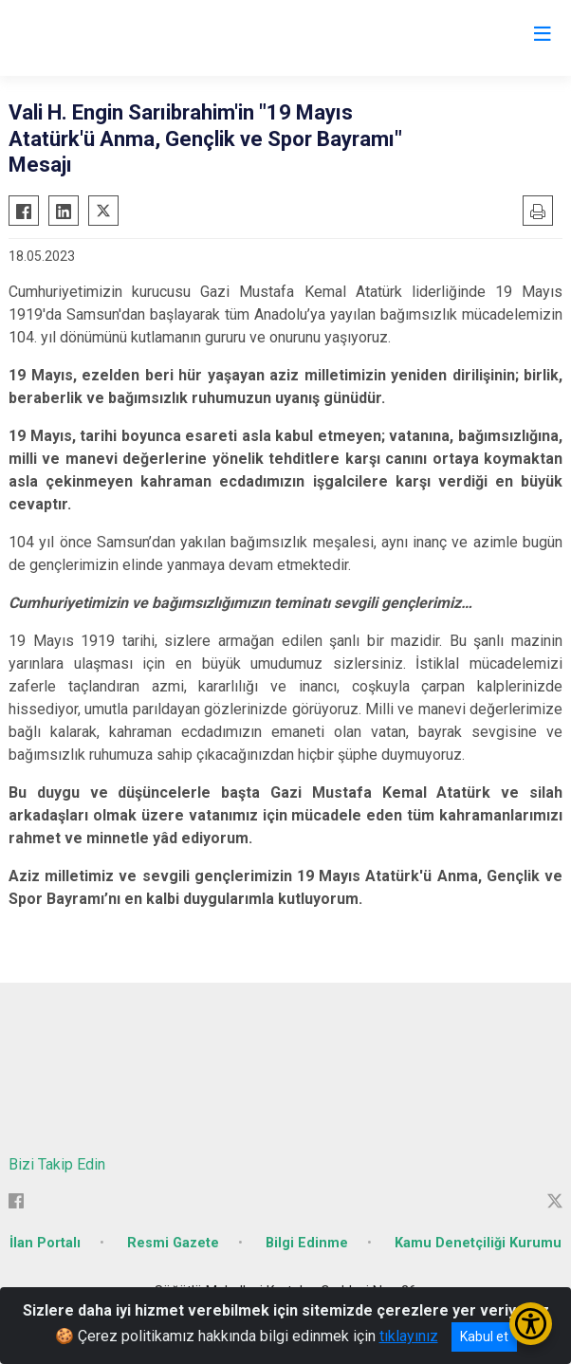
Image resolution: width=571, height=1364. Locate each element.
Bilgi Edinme (307, 1243)
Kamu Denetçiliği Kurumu (478, 1243)
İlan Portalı (45, 1243)
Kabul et (484, 1336)
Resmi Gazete (173, 1243)
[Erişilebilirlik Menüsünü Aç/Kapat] (530, 1323)
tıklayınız (408, 1336)
